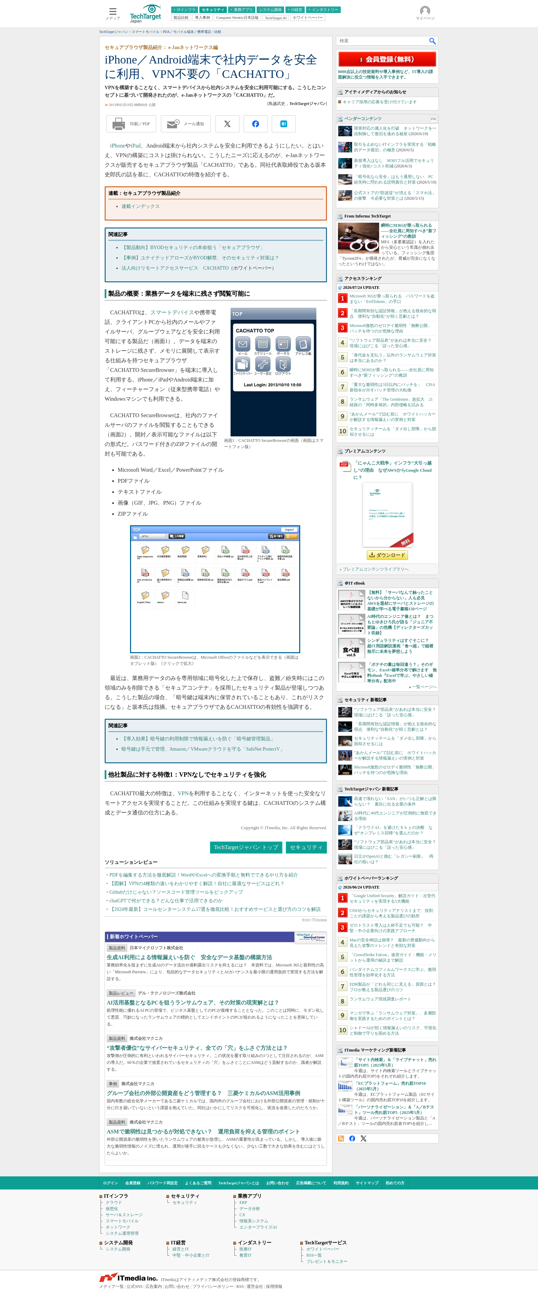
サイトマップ (367, 1183)
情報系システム (253, 1221)
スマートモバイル (122, 1221)
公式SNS (134, 1286)
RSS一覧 (314, 1255)
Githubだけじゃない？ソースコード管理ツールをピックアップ (176, 892)
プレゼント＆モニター (327, 1261)
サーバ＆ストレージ (124, 1214)
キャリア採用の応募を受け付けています (380, 101)
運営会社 (255, 1286)
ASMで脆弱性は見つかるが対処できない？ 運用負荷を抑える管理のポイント (203, 1132)
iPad (135, 146)
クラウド (114, 1202)
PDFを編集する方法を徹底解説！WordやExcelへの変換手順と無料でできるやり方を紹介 (203, 875)
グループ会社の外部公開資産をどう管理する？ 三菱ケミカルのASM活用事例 (203, 1093)
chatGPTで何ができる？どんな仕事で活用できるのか (166, 900)
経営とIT (181, 1249)
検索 (433, 41)
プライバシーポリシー (213, 1286)
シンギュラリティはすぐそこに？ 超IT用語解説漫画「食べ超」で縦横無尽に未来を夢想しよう (400, 646)
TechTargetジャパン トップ (246, 847)
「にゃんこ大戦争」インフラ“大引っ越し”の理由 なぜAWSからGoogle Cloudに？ (392, 470)
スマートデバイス (172, 312)
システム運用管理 (122, 1233)
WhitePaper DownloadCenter (310, 938)
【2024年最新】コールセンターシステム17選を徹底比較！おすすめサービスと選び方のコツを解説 (215, 909)
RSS (341, 1138)
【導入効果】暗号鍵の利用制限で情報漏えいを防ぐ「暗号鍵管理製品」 (198, 738)
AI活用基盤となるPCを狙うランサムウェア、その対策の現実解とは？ (193, 1003)
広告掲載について (311, 1183)
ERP (243, 1202)
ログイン (110, 1183)
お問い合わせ (277, 1183)
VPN (183, 793)
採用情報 (274, 1286)
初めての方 (395, 1183)
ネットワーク (118, 1227)
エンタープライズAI (258, 1227)
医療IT (245, 1249)
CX (242, 1214)
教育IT (245, 1255)
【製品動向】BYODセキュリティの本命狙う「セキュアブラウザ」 (193, 247)
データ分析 (249, 1208)
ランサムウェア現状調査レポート (380, 999)
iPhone (117, 146)
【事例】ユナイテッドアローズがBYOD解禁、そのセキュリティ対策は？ (200, 257)
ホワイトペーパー (322, 1249)
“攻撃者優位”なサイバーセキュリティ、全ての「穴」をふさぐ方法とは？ (197, 1048)
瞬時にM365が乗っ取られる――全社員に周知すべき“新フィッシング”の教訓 (408, 231)
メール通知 (194, 123)
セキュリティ (306, 847)
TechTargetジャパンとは (239, 1183)
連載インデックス (140, 206)
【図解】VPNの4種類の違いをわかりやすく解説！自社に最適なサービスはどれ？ (197, 883)
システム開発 (118, 1249)
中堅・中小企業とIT (191, 1255)
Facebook (352, 1138)
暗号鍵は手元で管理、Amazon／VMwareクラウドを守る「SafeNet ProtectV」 (203, 749)
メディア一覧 (111, 1286)
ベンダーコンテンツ (363, 118)
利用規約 (341, 1183)
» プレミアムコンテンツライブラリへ (374, 569)
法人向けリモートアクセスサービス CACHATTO (175, 268)
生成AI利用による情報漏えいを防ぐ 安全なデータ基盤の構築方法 (189, 957)
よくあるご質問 (198, 1183)
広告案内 (153, 1286)
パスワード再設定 (163, 1183)
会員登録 (132, 1183)
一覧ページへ (424, 686)
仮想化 (112, 1208)
